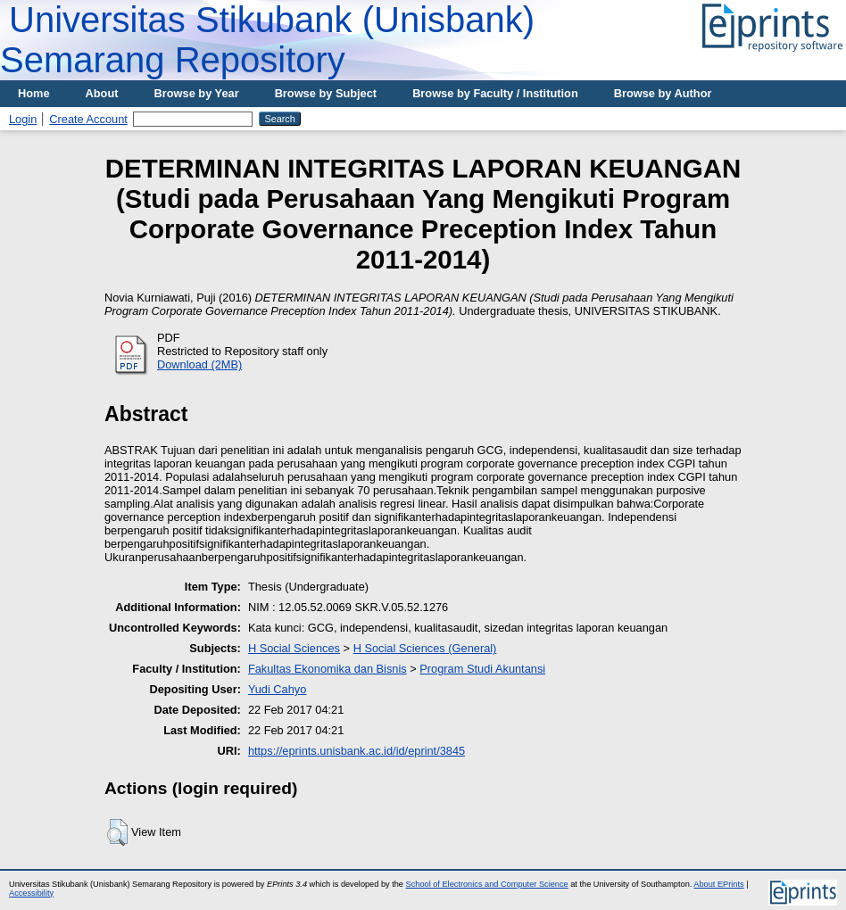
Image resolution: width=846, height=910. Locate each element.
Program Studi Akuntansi (482, 668)
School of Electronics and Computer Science (487, 884)
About (102, 93)
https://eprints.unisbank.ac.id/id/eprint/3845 (356, 750)
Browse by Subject (326, 93)
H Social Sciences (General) (425, 648)
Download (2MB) (199, 364)
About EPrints (718, 884)
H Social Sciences (294, 648)
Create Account (88, 119)
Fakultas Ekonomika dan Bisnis (327, 668)
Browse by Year (196, 93)
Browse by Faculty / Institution (495, 93)
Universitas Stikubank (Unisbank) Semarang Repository (267, 39)
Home (34, 93)
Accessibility (31, 893)
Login (23, 119)
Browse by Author (663, 93)
